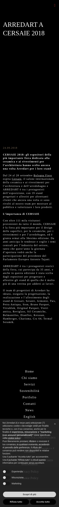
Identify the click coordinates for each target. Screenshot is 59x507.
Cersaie (17, 179)
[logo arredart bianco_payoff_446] (29, 353)
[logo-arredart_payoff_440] (15, 2)
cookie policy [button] (14, 444)
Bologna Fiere (43, 175)
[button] (54, 429)
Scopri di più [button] (29, 500)
